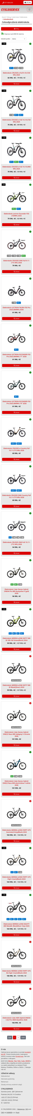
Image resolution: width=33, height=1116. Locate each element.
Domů (4, 17)
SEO (26, 1109)
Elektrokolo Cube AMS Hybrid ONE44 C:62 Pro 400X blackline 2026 (16, 1019)
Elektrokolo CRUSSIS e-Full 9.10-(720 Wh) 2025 (16, 74)
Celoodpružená (8, 19)
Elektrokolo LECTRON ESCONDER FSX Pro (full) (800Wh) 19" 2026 (16, 402)
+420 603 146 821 (7, 1100)
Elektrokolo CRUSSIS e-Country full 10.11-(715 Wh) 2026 (16, 449)
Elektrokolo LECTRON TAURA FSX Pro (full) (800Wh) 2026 (16, 308)
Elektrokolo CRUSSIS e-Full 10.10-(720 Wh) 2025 (16, 121)
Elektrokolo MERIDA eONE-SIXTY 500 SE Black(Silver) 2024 (16, 686)
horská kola (19, 1056)
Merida (10, 1061)
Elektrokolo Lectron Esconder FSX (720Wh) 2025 (16, 215)
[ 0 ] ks (27, 2)
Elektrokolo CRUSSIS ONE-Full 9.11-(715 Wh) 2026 (16, 262)
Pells (19, 1061)
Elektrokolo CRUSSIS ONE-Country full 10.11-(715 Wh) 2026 (16, 496)
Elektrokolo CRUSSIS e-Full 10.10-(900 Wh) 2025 (16, 168)
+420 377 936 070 (7, 1097)
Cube (23, 1061)
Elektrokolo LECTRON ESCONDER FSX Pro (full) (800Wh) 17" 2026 (16, 355)
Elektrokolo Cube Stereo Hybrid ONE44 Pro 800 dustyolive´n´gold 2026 (16, 591)
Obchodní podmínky (8, 1079)
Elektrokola (23, 17)
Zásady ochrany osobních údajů (11, 1085)
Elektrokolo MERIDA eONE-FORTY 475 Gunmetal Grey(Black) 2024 (16, 831)
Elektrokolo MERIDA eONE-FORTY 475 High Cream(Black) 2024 (16, 878)
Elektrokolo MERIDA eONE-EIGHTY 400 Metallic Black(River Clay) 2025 (16, 925)
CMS (2, 1113)
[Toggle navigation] (29, 9)
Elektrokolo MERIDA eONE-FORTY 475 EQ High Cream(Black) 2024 (16, 972)
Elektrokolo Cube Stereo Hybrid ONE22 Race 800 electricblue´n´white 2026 (16, 783)
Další (23, 1037)
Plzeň (17, 1113)
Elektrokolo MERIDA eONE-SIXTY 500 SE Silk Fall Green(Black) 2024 (16, 639)
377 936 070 (7, 3)
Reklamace (4, 1082)
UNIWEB (9, 1113)
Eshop (9, 17)
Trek (15, 1061)
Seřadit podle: (5, 39)
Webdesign (21, 1109)
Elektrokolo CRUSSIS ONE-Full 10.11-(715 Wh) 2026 (16, 543)
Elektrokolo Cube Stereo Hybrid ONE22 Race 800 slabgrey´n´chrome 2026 (16, 734)
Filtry (16, 29)
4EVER (27, 1061)
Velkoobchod (5, 1076)
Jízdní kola (16, 17)
